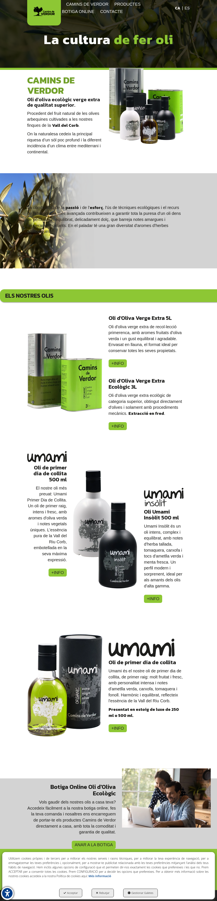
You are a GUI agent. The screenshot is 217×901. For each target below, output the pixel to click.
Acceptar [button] (71, 893)
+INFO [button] (118, 363)
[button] (44, 11)
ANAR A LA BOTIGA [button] (94, 844)
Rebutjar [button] (103, 893)
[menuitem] (87, 4)
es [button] (187, 8)
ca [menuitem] (177, 8)
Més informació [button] (100, 876)
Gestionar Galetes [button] (140, 893)
